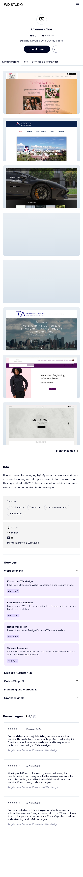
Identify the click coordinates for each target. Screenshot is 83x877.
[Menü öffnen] (77, 4)
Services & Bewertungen (45, 61)
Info (25, 61)
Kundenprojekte (10, 61)
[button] (41, 92)
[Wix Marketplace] (13, 5)
